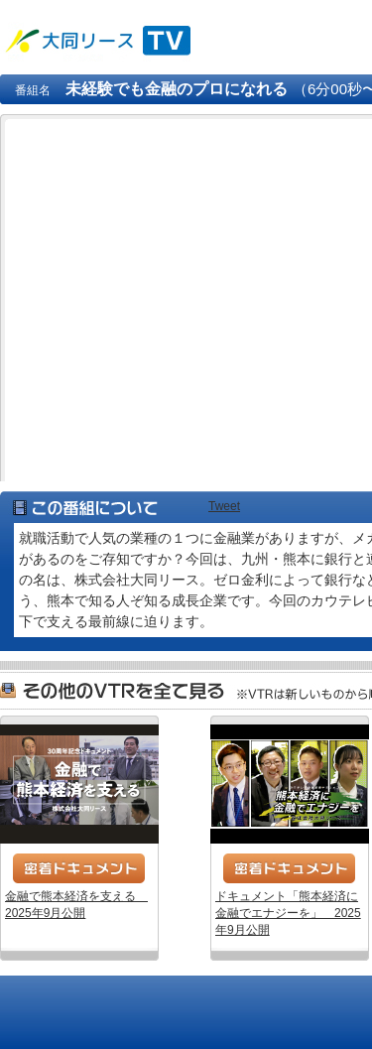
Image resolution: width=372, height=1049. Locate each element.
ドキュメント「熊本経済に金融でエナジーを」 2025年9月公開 (289, 784)
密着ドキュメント (79, 868)
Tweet (224, 506)
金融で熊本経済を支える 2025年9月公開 (79, 784)
